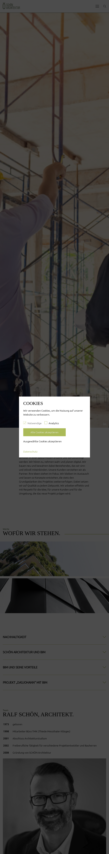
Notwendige (32, 423)
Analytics (51, 423)
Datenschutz (30, 451)
